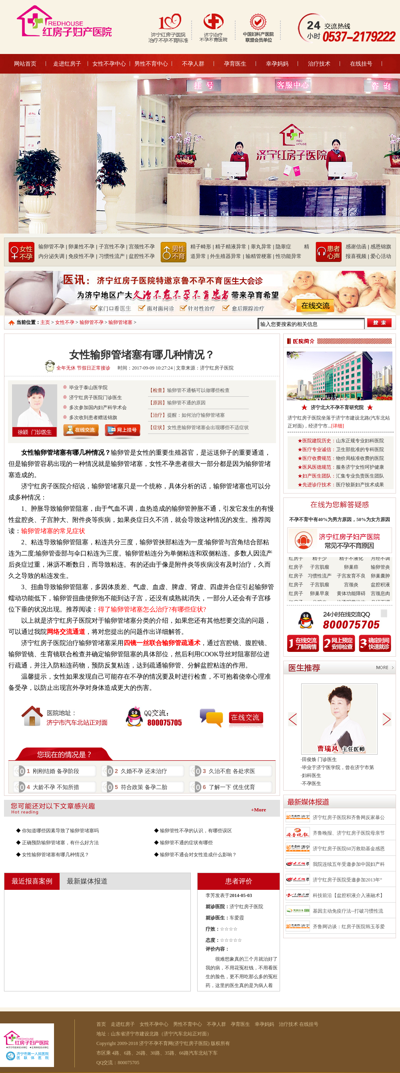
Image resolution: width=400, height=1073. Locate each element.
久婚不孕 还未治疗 (141, 771)
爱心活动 (380, 256)
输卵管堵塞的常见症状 (53, 531)
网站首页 (25, 63)
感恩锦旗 (380, 247)
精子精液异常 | (232, 247)
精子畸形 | (202, 247)
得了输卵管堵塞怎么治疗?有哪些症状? (152, 609)
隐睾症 (289, 247)
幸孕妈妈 (277, 63)
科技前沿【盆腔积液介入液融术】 (349, 895)
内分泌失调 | (52, 256)
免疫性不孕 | (82, 256)
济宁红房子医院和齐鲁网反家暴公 (349, 817)
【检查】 (157, 390)
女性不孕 (64, 322)
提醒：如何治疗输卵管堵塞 (196, 415)
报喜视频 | (357, 256)
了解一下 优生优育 (229, 787)
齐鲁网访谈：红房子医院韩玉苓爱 (349, 926)
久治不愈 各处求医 (229, 771)
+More (258, 810)
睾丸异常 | (262, 247)
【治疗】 (157, 415)
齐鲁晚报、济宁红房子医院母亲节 (349, 833)
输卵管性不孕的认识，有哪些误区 (196, 830)
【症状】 (157, 427)
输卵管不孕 (92, 322)
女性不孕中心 (109, 63)
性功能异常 (289, 256)
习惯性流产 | (113, 256)
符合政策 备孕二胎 (141, 787)
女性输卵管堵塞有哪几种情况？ (55, 854)
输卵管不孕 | (52, 247)
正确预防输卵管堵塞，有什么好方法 (60, 842)
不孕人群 (193, 63)
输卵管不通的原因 (186, 403)
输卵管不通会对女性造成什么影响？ (198, 854)
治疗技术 (319, 63)
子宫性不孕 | (113, 247)
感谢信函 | (357, 247)
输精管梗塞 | (260, 256)
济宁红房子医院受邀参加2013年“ (347, 880)
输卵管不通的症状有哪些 (186, 842)
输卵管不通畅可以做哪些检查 (198, 390)
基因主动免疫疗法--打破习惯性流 (348, 911)
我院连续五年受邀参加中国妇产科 (349, 864)
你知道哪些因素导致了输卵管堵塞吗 (60, 830)
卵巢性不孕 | (82, 247)
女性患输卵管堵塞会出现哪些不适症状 (208, 427)
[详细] (337, 426)
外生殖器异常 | (227, 256)
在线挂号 (361, 63)
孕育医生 (235, 63)
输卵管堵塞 (120, 322)
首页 (101, 1024)
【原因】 (157, 403)
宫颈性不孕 (142, 247)
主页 (45, 322)
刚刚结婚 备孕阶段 (53, 771)
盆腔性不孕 (142, 256)
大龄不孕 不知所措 (53, 787)
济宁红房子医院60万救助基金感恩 (349, 848)
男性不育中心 (151, 63)
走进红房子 (67, 63)
